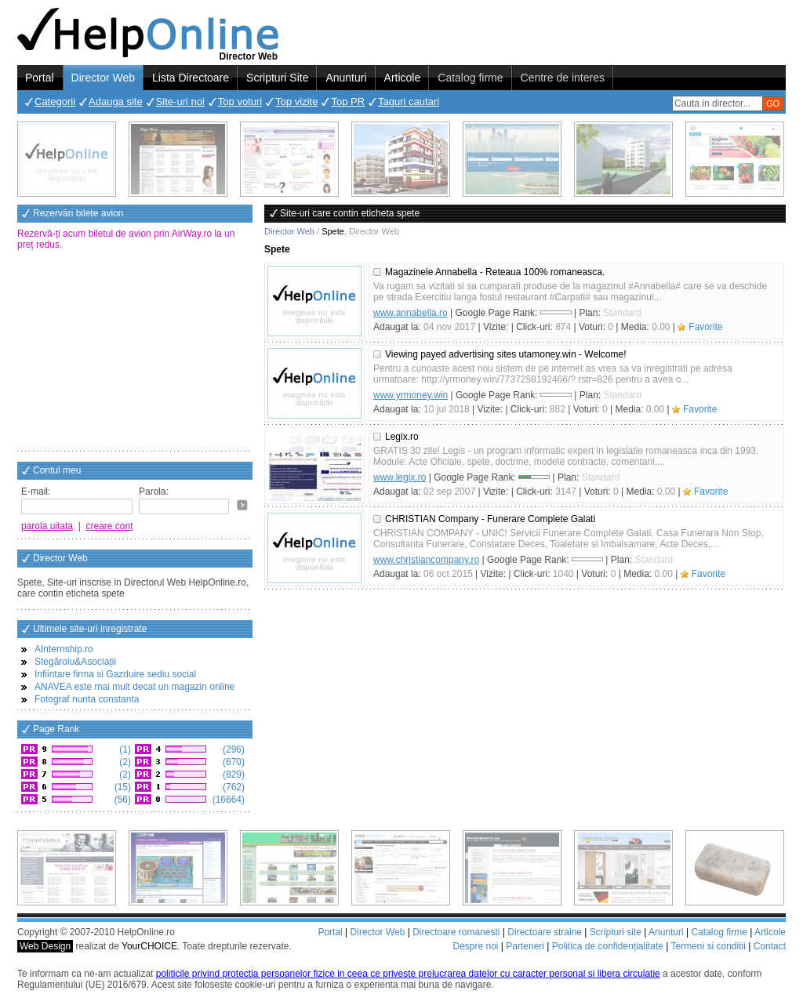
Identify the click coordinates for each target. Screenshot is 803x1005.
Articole (402, 77)
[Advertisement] (135, 352)
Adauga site (116, 101)
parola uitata (47, 526)
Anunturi (345, 77)
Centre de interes (563, 77)
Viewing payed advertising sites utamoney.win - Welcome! (505, 354)
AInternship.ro (64, 649)
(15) (121, 787)
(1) (124, 749)
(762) (232, 787)
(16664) (227, 799)
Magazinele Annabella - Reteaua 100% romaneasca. (495, 272)
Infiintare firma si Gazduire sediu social (115, 674)
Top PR (348, 101)
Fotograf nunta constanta (87, 699)
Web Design (45, 946)
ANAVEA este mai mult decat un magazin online (134, 686)
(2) (124, 761)
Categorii (55, 101)
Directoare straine (544, 932)
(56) (121, 799)
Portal (39, 77)
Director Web (103, 77)
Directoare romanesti (456, 932)
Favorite (705, 326)
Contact (770, 946)
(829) (232, 774)
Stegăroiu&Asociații (75, 661)
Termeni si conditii (707, 946)
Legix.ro (402, 436)
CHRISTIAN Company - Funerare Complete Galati (490, 518)
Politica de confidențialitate (607, 946)
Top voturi (240, 101)
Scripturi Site (277, 77)
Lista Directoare (190, 77)
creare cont (109, 526)
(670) (232, 761)
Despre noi (475, 946)
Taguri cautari (408, 101)
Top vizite (296, 101)
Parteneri (525, 946)
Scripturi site (615, 932)
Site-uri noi (180, 101)
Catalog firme (470, 77)
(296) (232, 749)
